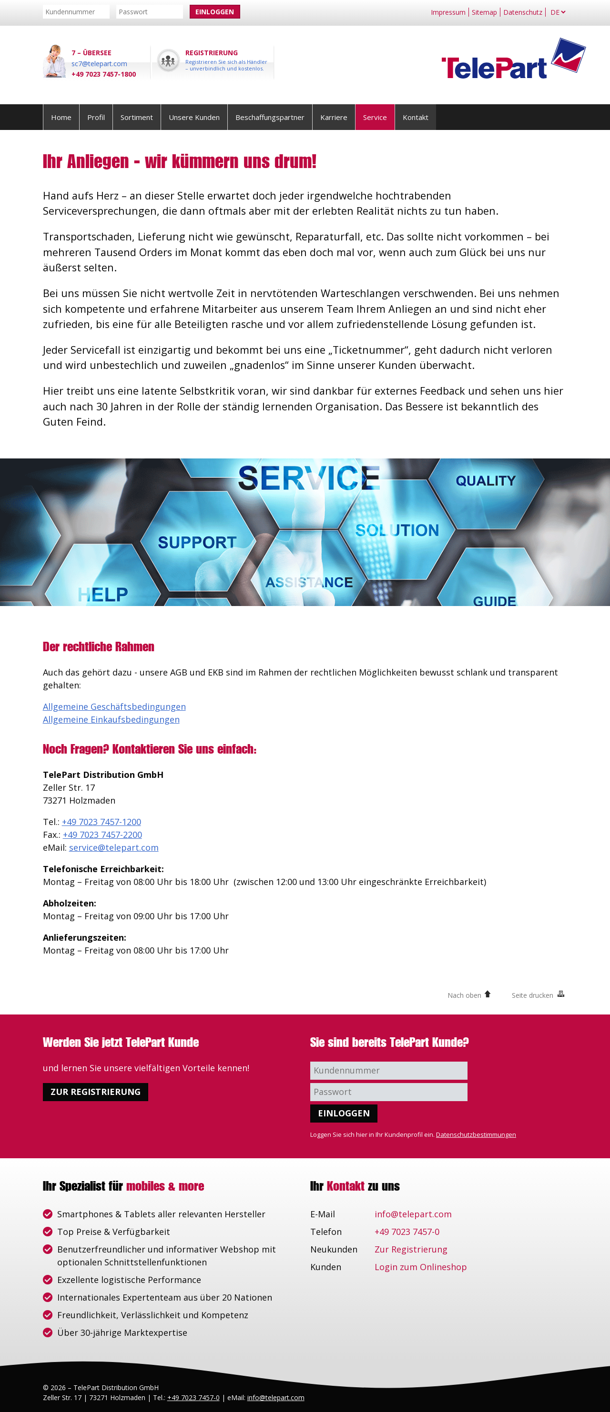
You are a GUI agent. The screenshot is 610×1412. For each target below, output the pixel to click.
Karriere (333, 117)
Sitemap (484, 12)
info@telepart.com (413, 1214)
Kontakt (415, 117)
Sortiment (137, 117)
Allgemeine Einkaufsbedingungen (111, 719)
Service (375, 117)
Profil (96, 117)
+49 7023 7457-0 (407, 1231)
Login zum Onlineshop (421, 1267)
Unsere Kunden (194, 117)
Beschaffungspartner (270, 117)
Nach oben (464, 995)
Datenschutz (522, 12)
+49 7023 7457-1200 (101, 821)
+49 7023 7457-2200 (102, 834)
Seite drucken (532, 995)
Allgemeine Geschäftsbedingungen (114, 706)
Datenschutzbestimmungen (476, 1134)
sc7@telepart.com (99, 63)
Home (61, 117)
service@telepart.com (114, 847)
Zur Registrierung (96, 1091)
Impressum (448, 12)
